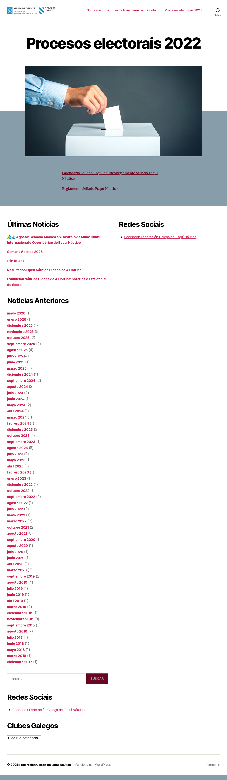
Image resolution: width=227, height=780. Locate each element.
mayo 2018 (17, 655)
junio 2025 (16, 367)
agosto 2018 (18, 636)
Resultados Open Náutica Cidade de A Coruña (48, 275)
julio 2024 (16, 398)
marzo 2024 (17, 422)
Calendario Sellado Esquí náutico (91, 178)
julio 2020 (16, 557)
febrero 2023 (18, 477)
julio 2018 (16, 642)
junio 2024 (16, 404)
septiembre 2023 (22, 447)
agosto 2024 (18, 392)
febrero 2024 (19, 428)
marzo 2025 (17, 373)
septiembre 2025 (22, 349)
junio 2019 (16, 600)
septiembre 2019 (22, 581)
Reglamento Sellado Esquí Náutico (92, 194)
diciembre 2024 (21, 379)
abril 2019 (16, 606)
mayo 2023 (17, 465)
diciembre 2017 (21, 667)
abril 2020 (16, 569)
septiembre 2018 (22, 630)
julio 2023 (16, 459)
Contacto (195, 10)
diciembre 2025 (21, 330)
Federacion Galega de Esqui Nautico (47, 770)
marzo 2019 (17, 612)
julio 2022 (16, 514)
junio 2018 (16, 649)
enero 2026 (17, 324)
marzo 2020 (17, 575)
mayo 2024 (17, 410)
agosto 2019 (18, 587)
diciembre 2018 (21, 618)
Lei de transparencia (169, 10)
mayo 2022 (17, 520)
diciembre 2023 (21, 435)
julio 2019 (16, 594)
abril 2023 (16, 471)
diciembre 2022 (21, 490)
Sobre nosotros (139, 10)
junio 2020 (16, 563)
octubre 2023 (19, 441)
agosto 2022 (18, 508)
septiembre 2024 (22, 386)
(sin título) (16, 266)
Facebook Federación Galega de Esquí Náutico (52, 715)
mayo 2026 (17, 318)
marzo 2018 (17, 661)
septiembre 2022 (22, 502)
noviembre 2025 (21, 337)
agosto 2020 (18, 551)
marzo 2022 (17, 526)
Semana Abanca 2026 (26, 257)
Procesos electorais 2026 (183, 15)
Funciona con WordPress (96, 770)
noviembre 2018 (21, 624)
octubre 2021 (19, 532)
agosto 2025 (18, 355)
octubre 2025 (19, 343)
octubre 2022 (19, 496)
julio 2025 (16, 361)
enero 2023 (17, 483)
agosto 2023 (18, 453)
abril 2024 (16, 416)
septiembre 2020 (22, 545)
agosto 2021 (18, 538)
